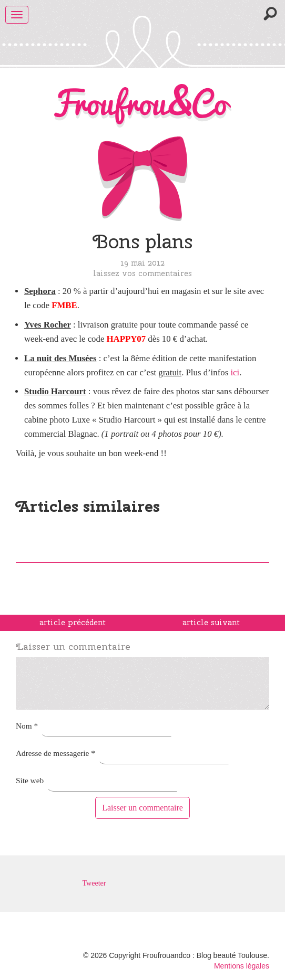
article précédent (72, 622)
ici (234, 372)
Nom (27, 725)
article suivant (211, 622)
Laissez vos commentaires (142, 273)
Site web (30, 780)
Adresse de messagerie (55, 753)
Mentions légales (241, 966)
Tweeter (94, 883)
